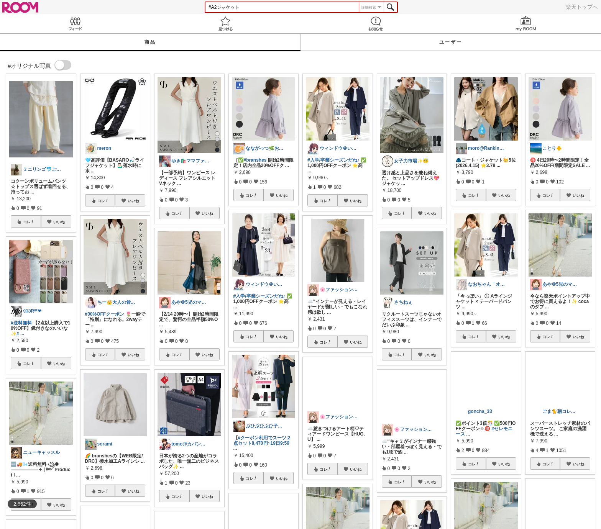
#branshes (255, 160)
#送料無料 (21, 323)
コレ (28, 222)
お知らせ (375, 23)
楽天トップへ (582, 7)
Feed (75, 23)
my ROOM (526, 23)
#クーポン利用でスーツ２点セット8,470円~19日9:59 (262, 440)
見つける (225, 23)
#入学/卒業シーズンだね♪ (259, 296)
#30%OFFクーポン (105, 314)
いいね (59, 222)
